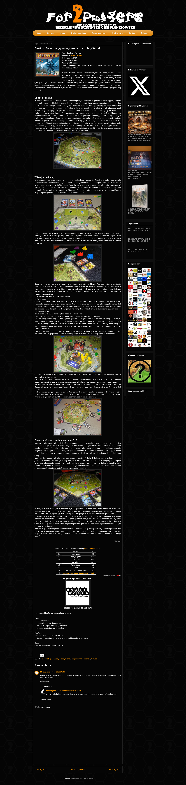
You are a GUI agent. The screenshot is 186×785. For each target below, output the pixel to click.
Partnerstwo (117, 33)
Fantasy (56, 659)
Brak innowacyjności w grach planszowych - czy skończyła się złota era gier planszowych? (139, 137)
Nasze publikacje (99, 33)
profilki (151, 37)
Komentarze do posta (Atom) (82, 778)
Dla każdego (47, 659)
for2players (51, 691)
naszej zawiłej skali (91, 549)
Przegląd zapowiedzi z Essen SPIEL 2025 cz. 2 (139, 250)
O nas (62, 33)
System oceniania (78, 33)
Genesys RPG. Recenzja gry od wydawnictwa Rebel (139, 211)
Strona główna (78, 769)
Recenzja (86, 659)
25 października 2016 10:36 (54, 672)
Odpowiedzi (47, 686)
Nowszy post (41, 769)
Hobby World (65, 659)
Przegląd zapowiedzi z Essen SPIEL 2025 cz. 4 (139, 230)
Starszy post (115, 769)
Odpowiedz (44, 681)
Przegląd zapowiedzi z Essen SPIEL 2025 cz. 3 (139, 240)
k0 (41, 672)
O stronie (50, 33)
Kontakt (132, 33)
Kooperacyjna (76, 659)
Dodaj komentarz (42, 707)
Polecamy (145, 33)
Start (39, 33)
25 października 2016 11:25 (70, 691)
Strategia (94, 659)
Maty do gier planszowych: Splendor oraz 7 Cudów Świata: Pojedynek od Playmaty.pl (139, 175)
